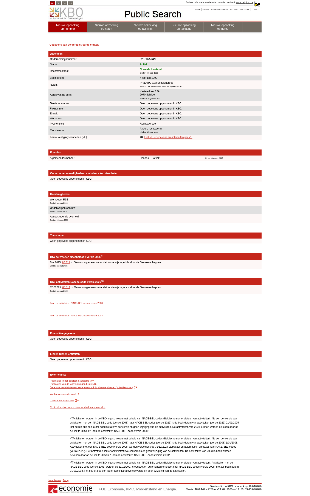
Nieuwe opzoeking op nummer (67, 26)
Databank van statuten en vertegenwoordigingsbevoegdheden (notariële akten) (91, 387)
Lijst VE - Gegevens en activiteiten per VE (168, 137)
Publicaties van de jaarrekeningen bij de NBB (73, 384)
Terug (66, 480)
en (70, 3)
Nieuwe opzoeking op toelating (184, 26)
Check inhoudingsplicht (62, 400)
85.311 (66, 262)
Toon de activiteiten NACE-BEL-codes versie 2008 (76, 303)
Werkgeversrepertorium (62, 394)
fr (58, 3)
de (64, 3)
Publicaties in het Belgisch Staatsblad (69, 380)
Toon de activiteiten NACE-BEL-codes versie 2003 (76, 315)
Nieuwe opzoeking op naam (106, 26)
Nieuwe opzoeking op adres (222, 26)
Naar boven (54, 480)
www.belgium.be (244, 2)
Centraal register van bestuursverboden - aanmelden (77, 407)
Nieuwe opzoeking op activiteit (145, 26)
